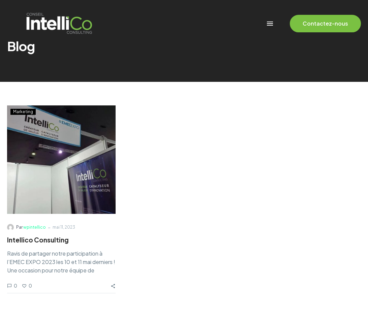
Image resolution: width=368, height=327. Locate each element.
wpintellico (34, 227)
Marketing (23, 111)
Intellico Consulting (38, 240)
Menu (270, 24)
